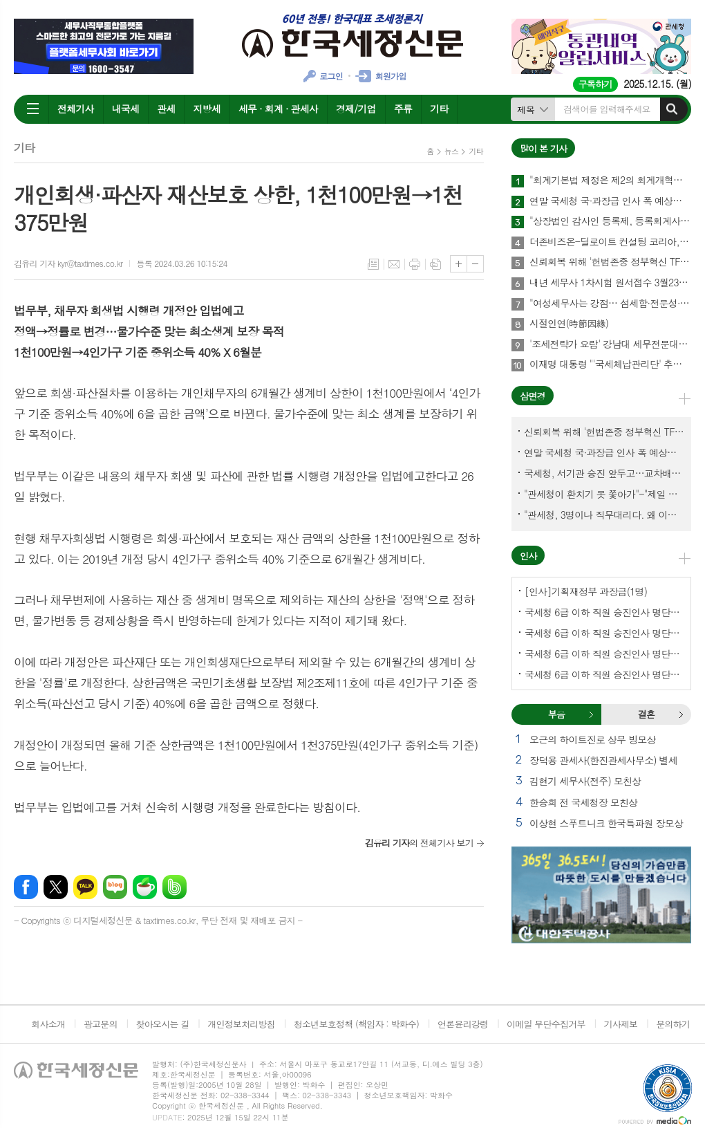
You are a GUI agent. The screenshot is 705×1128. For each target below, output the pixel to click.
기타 (439, 108)
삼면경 (532, 396)
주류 (403, 108)
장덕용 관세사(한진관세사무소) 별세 (603, 760)
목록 (373, 264)
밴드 (174, 887)
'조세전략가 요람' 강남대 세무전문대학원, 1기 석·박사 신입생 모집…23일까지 (610, 344)
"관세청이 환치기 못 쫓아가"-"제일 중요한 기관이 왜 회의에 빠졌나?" (604, 494)
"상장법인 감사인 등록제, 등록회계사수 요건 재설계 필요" (610, 221)
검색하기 (672, 109)
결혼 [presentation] (646, 714)
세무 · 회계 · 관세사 (278, 108)
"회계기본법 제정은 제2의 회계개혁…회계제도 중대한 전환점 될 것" (610, 180)
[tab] (556, 714)
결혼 (680, 714)
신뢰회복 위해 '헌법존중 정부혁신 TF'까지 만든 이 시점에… (610, 262)
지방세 (206, 108)
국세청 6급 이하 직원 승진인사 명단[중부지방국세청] (604, 653)
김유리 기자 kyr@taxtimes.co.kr (68, 263)
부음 (591, 714)
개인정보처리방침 (241, 1023)
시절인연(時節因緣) (568, 324)
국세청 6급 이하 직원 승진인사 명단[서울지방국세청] (604, 633)
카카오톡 (85, 887)
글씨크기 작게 (475, 263)
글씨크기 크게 (458, 263)
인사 (528, 555)
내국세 (125, 108)
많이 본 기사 (543, 148)
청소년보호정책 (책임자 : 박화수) (356, 1023)
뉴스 (451, 151)
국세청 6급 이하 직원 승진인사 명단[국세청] (604, 612)
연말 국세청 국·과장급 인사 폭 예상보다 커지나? (610, 201)
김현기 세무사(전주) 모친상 (585, 781)
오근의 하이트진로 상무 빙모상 (592, 739)
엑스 (56, 887)
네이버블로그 (115, 887)
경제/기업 (356, 108)
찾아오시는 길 (162, 1023)
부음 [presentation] (556, 714)
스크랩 (435, 264)
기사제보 (620, 1023)
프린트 (415, 264)
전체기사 (75, 108)
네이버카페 (145, 887)
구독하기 (595, 84)
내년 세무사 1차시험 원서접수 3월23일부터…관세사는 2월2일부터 (610, 283)
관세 (166, 108)
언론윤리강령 (463, 1023)
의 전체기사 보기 (419, 842)
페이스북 (26, 887)
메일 (394, 264)
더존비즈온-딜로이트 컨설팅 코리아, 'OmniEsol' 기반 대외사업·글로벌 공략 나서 (610, 242)
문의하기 (673, 1023)
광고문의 (101, 1023)
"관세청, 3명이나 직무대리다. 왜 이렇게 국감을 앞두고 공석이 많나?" (604, 514)
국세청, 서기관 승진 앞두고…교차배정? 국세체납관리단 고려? (604, 473)
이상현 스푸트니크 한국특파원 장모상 (606, 823)
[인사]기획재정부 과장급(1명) (586, 591)
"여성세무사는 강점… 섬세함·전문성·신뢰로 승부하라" (610, 304)
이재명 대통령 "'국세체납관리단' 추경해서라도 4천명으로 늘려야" (610, 364)
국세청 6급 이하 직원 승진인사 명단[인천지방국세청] (604, 674)
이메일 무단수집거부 (546, 1023)
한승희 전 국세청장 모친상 (583, 802)
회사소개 (48, 1023)
